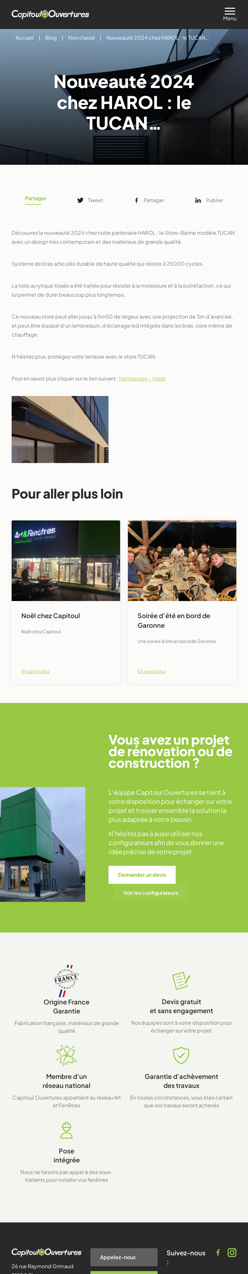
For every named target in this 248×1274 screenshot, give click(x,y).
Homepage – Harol (142, 378)
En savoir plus (35, 671)
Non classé (81, 37)
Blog (51, 37)
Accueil (25, 37)
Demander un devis (142, 874)
